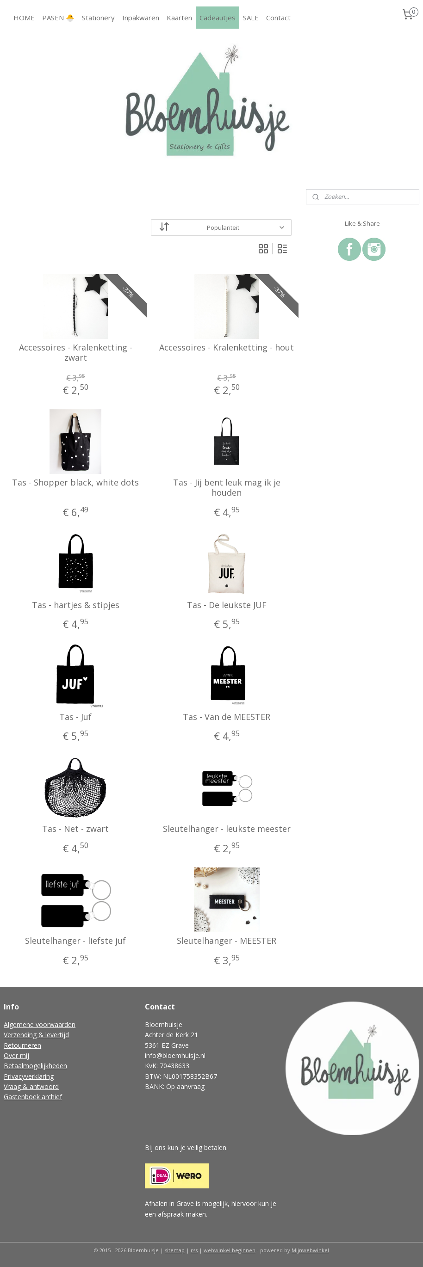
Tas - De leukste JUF (227, 605)
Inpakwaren (140, 17)
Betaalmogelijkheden (35, 1065)
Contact (278, 17)
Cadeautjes (217, 17)
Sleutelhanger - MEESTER (226, 941)
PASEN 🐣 (58, 17)
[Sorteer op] (221, 227)
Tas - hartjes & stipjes (75, 605)
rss (194, 1250)
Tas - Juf (75, 717)
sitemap (175, 1250)
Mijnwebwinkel (310, 1250)
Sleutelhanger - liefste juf (75, 941)
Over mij (16, 1055)
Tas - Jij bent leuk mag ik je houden (226, 488)
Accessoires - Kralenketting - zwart (75, 353)
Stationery (98, 17)
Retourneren (22, 1045)
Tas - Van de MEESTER (226, 717)
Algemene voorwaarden (39, 1024)
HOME (24, 17)
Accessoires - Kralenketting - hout (226, 348)
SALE (251, 17)
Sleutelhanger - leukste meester (227, 829)
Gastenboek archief (33, 1096)
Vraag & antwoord (31, 1086)
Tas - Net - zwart (75, 829)
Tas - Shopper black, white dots (75, 483)
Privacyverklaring (29, 1076)
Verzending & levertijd (36, 1034)
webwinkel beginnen (229, 1250)
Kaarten (179, 17)
